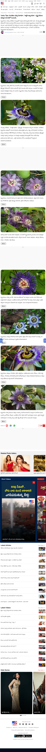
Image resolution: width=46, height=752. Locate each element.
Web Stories (5, 670)
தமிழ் (27, 1)
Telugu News (4, 13)
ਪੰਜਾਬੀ (23, 1)
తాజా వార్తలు (5, 7)
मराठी (12, 1)
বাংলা (20, 1)
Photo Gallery (11, 13)
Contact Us (9, 727)
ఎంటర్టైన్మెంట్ (11, 7)
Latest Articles (6, 545)
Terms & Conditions (29, 730)
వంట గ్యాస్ (11, 9)
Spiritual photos (19, 13)
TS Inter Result (26, 9)
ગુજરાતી (16, 1)
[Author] (2, 32)
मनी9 (35, 1)
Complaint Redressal (34, 727)
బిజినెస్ (36, 7)
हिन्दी (6, 1)
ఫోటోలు (33, 7)
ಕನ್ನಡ (9, 1)
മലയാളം (31, 1)
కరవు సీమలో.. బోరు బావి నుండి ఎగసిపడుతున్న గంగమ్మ (13, 539)
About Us (15, 727)
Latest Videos (6, 607)
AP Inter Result (18, 9)
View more (41, 479)
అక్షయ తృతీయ (5, 9)
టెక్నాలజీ (38, 9)
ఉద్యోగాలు (33, 9)
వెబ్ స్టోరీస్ (41, 7)
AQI (38, 4)
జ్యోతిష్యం (43, 9)
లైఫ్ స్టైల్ (29, 7)
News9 (2, 1)
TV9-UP (38, 1)
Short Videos (6, 479)
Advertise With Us (22, 727)
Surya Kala (7, 32)
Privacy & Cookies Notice (17, 730)
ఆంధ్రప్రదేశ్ (20, 7)
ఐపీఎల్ (16, 7)
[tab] (21, 715)
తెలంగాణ (24, 7)
